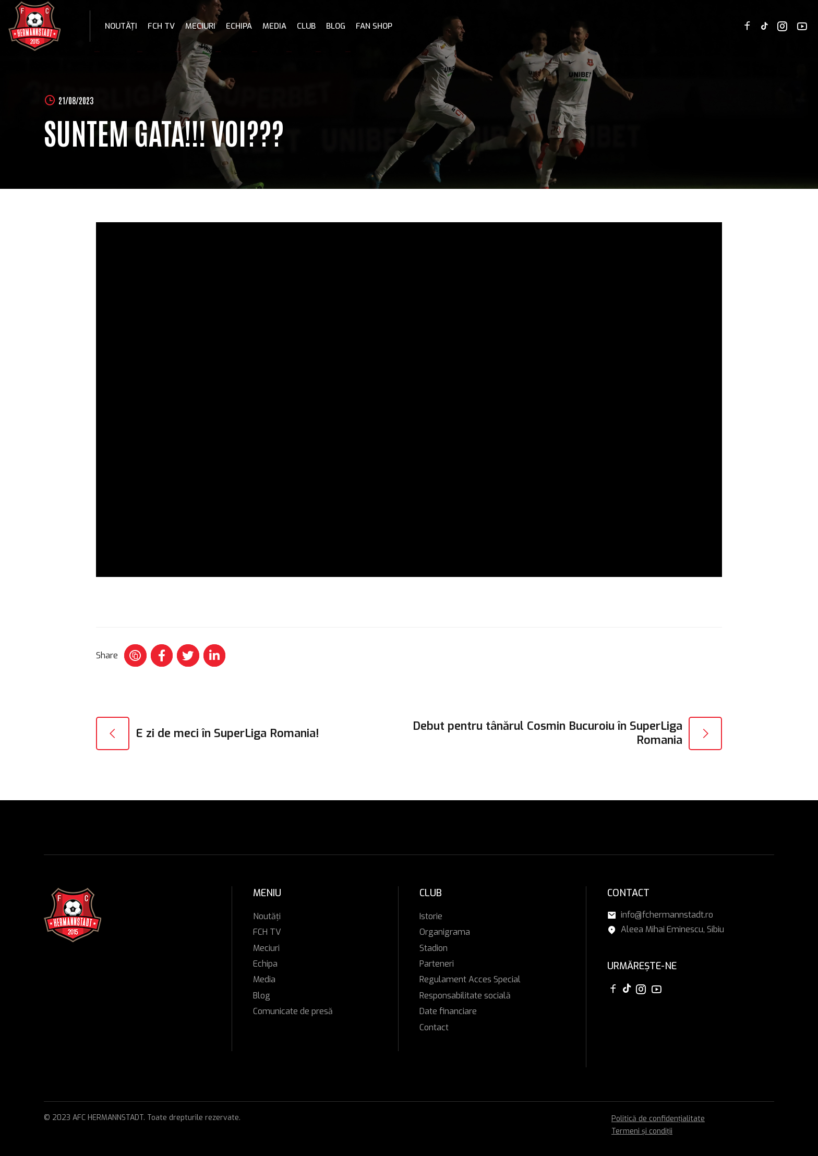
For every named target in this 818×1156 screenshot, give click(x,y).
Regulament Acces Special (470, 979)
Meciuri (200, 26)
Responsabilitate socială (465, 995)
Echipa (239, 26)
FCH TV (161, 26)
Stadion (433, 948)
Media (274, 26)
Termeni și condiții (641, 1131)
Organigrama (444, 931)
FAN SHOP (374, 26)
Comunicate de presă (293, 1011)
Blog (335, 26)
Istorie (430, 916)
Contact (434, 1027)
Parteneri (436, 963)
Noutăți (121, 26)
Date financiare (448, 1011)
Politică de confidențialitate (658, 1119)
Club (306, 26)
